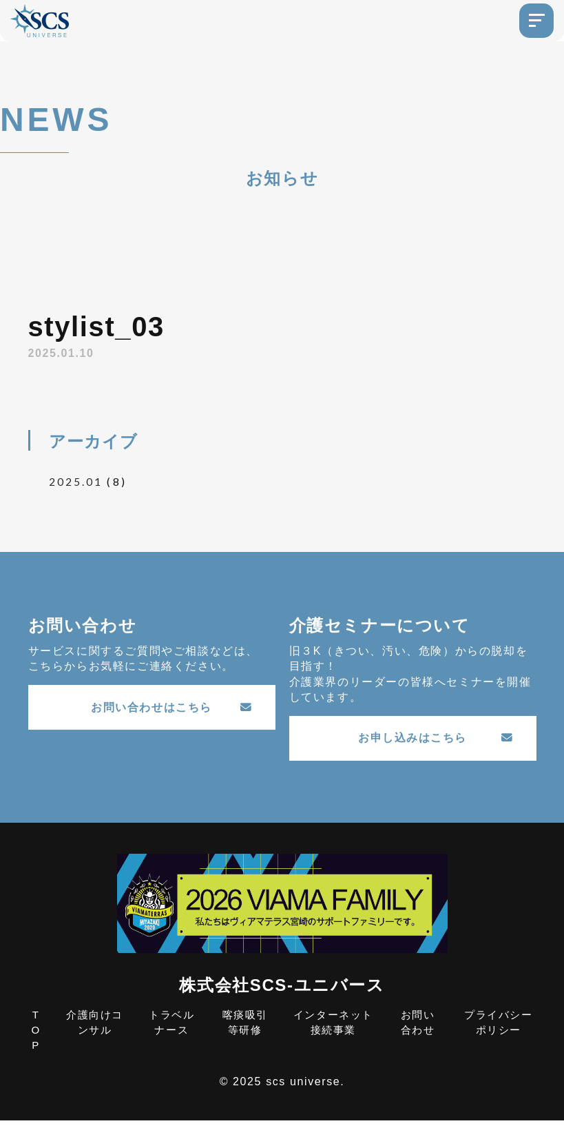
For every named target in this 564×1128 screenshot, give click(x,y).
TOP (36, 1037)
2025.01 (76, 481)
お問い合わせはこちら (172, 711)
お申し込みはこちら (436, 741)
